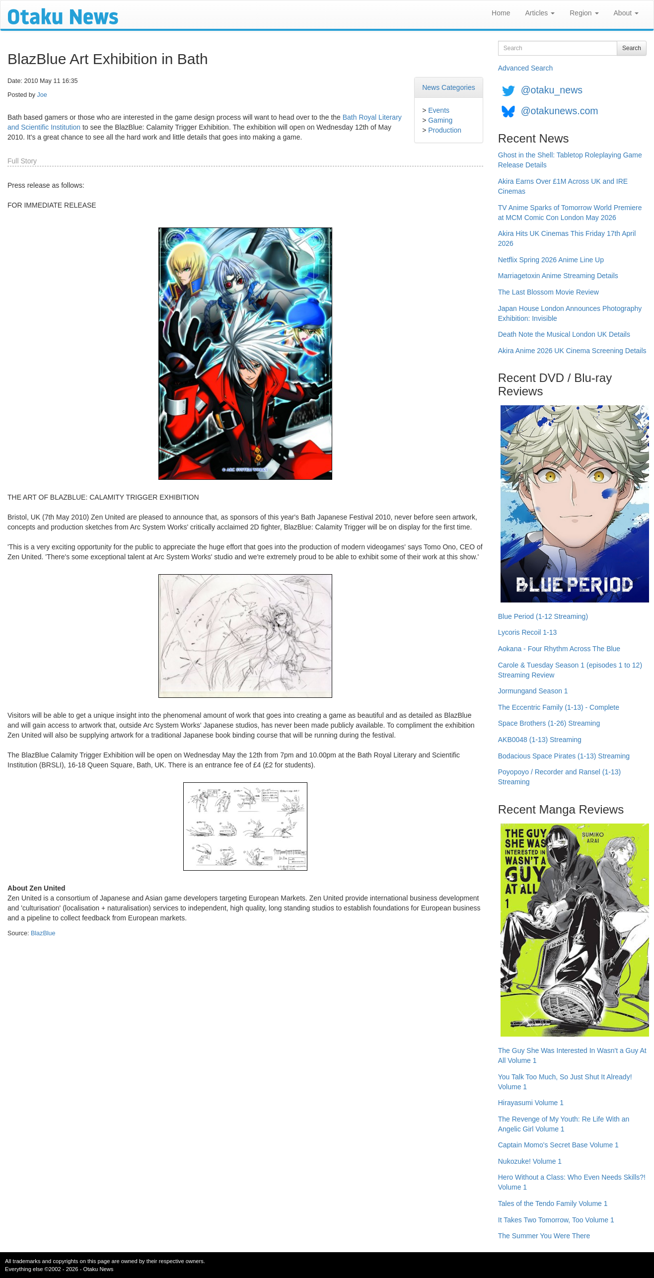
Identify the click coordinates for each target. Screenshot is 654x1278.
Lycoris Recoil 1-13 (527, 632)
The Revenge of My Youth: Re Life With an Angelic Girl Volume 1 (564, 1124)
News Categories (448, 87)
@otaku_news (551, 89)
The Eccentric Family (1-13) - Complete (558, 707)
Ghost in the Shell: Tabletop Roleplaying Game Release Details (570, 160)
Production (444, 130)
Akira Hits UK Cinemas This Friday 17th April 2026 (567, 238)
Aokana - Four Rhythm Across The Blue (559, 649)
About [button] (626, 13)
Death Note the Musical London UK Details (564, 334)
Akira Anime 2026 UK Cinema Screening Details (572, 351)
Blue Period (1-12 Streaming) (543, 616)
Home (501, 13)
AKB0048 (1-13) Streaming (539, 740)
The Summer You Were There (544, 1236)
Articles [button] (540, 13)
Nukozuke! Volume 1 (530, 1161)
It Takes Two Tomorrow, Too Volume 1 (556, 1220)
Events (438, 110)
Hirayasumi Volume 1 (531, 1103)
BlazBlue (43, 933)
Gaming (440, 120)
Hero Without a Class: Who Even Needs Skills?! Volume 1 (572, 1182)
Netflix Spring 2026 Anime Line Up (551, 260)
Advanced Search (525, 68)
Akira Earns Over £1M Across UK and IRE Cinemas (563, 186)
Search (631, 48)
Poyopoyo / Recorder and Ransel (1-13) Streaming (559, 777)
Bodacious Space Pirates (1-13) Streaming (564, 756)
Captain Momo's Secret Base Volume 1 (558, 1145)
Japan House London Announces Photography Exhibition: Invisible (570, 313)
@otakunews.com (559, 110)
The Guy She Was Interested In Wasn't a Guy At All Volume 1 (572, 1055)
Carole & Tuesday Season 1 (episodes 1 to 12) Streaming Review (570, 670)
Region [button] (584, 13)
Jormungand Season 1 (533, 691)
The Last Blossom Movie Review (548, 292)
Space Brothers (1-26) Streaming (549, 723)
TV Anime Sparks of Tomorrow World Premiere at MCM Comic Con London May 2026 (570, 213)
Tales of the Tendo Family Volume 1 (553, 1203)
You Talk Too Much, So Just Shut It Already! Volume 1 (565, 1082)
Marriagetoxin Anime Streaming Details (558, 276)
